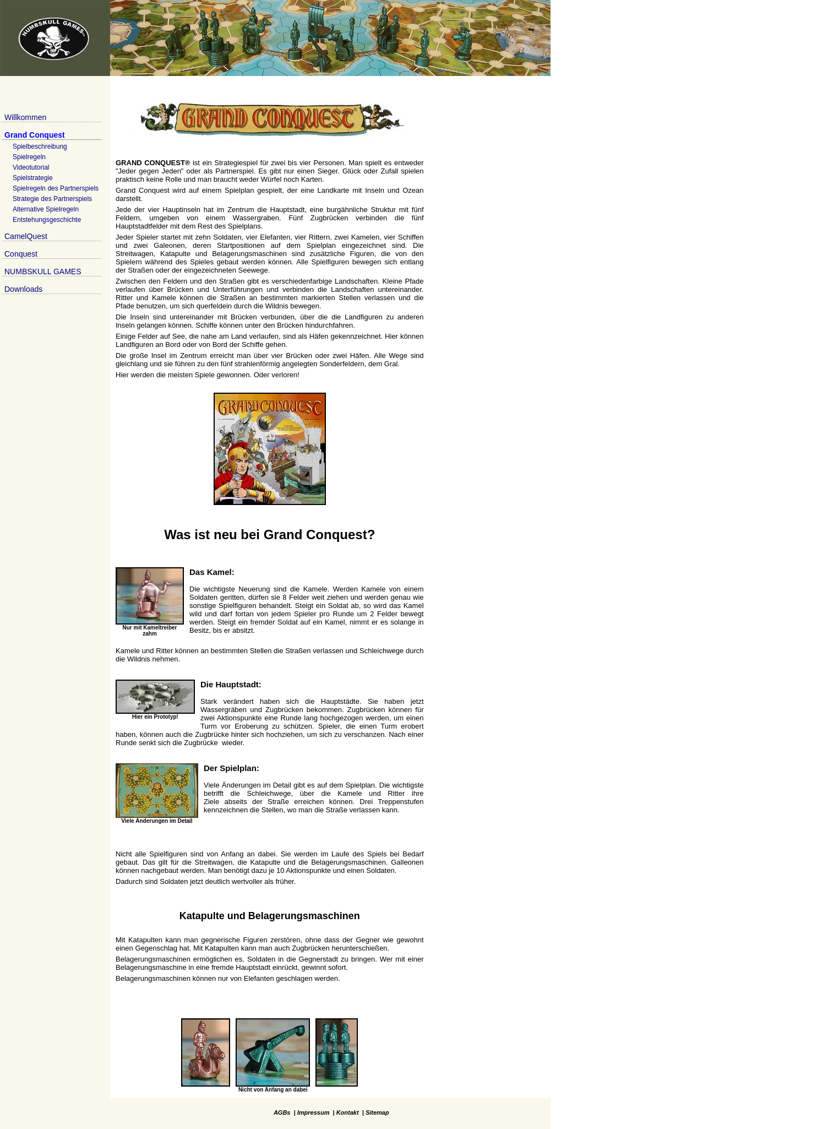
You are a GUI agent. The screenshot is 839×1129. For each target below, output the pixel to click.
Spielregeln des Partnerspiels (56, 188)
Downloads (23, 289)
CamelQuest (25, 236)
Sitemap (377, 1112)
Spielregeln (29, 157)
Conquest (20, 253)
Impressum (313, 1112)
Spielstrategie (33, 178)
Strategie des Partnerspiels (52, 199)
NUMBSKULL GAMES (42, 271)
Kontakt (347, 1112)
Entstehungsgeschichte (47, 220)
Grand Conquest (34, 135)
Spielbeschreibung (40, 146)
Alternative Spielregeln (46, 209)
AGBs (282, 1112)
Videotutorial (31, 167)
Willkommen (25, 117)
